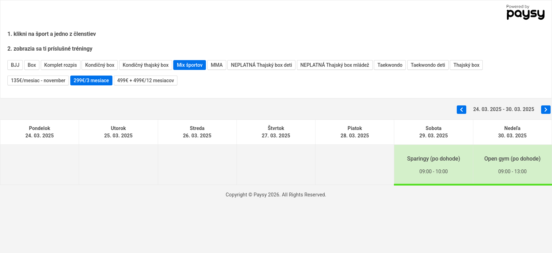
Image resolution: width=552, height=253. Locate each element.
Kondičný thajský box (146, 65)
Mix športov (189, 65)
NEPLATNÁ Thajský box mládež (334, 65)
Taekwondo (389, 65)
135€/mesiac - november (38, 80)
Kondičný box (99, 65)
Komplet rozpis (60, 65)
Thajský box (466, 65)
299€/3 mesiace (91, 80)
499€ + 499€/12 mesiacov (145, 80)
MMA (217, 65)
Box (32, 65)
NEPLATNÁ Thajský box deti (261, 65)
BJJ (15, 65)
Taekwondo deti (428, 65)
